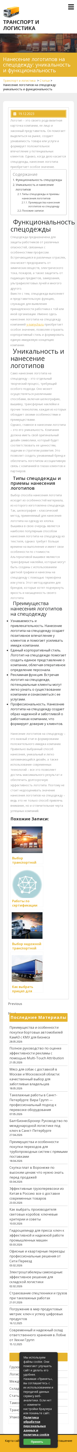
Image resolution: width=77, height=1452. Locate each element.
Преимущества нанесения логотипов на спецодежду (44, 204)
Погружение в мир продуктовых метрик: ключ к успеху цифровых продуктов (36, 1314)
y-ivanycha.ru (35, 324)
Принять (37, 1441)
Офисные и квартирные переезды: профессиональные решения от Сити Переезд (37, 1256)
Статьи (45, 81)
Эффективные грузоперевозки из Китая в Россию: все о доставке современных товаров (36, 1193)
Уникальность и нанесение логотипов (35, 187)
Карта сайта (14, 1441)
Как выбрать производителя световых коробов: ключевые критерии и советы (33, 1214)
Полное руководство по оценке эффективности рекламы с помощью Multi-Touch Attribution (36, 1053)
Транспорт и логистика (21, 24)
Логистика (17, 1374)
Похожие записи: (33, 210)
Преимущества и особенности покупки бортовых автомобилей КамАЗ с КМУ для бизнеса (36, 1032)
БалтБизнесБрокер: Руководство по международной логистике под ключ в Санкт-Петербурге (38, 1126)
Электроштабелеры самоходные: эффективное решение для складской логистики (36, 1277)
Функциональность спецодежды (39, 180)
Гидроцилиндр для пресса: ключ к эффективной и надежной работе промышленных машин (36, 1235)
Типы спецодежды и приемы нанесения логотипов (40, 196)
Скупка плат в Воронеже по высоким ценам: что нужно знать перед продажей (36, 1172)
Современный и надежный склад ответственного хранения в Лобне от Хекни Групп (37, 1335)
